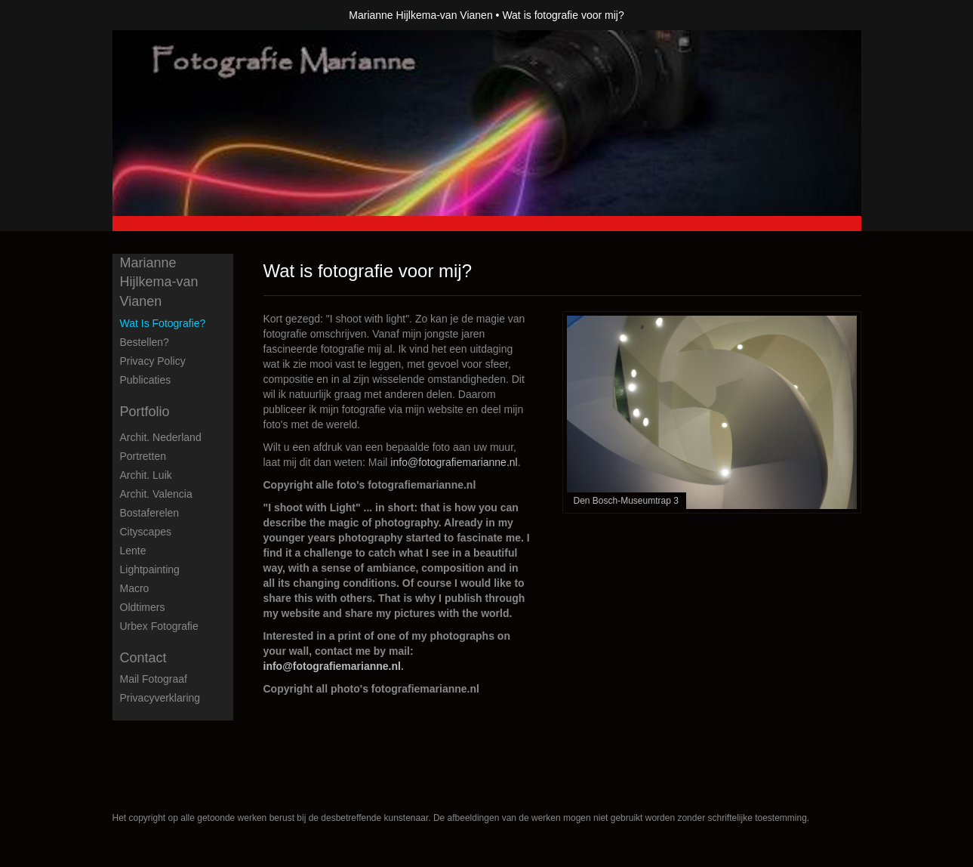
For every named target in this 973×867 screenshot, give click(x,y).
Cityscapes (145, 532)
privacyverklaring (160, 698)
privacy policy (153, 361)
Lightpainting (150, 569)
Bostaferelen (150, 513)
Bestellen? (144, 342)
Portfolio (145, 411)
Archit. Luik (146, 475)
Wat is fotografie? (163, 323)
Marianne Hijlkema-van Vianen (420, 15)
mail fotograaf (153, 679)
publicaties (145, 380)
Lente (133, 551)
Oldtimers (142, 607)
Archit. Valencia (156, 494)
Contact (143, 657)
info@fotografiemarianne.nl (453, 462)
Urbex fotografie (159, 626)
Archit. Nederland (161, 437)
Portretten (143, 456)
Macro (134, 588)
